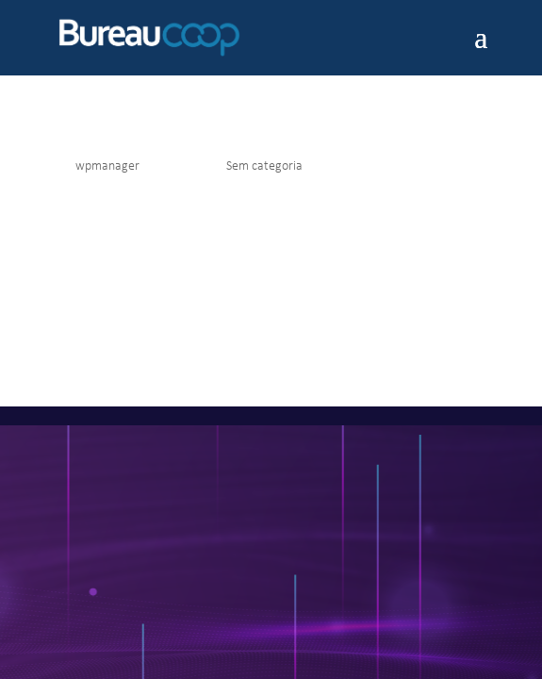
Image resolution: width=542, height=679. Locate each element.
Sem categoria (264, 166)
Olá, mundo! (97, 137)
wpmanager (107, 166)
